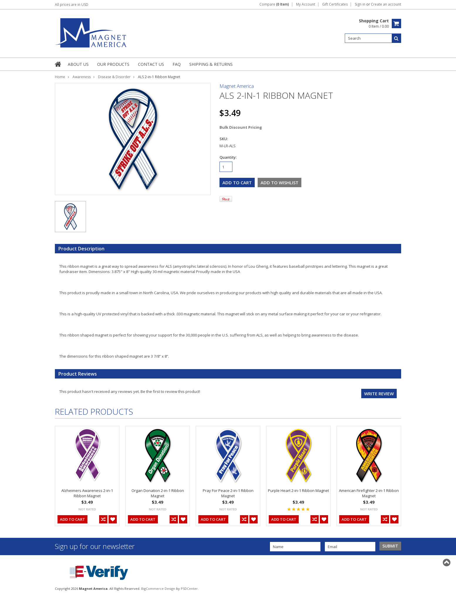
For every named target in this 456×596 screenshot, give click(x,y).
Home (60, 76)
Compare (274, 4)
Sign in (360, 4)
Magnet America (236, 86)
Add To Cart (72, 519)
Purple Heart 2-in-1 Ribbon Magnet (298, 490)
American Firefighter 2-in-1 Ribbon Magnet (369, 493)
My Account (305, 4)
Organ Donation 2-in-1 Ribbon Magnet (157, 493)
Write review (379, 393)
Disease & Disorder (114, 76)
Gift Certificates (335, 4)
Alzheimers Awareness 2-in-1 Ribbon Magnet (87, 493)
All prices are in (71, 4)
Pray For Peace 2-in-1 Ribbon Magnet (228, 493)
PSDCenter (189, 588)
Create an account (386, 4)
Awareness (81, 76)
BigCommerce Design (158, 588)
